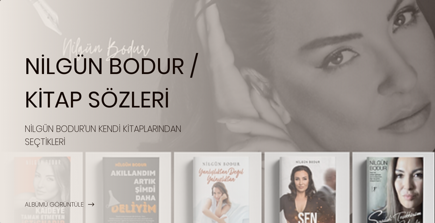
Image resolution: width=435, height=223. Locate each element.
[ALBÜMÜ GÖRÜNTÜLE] (109, 204)
